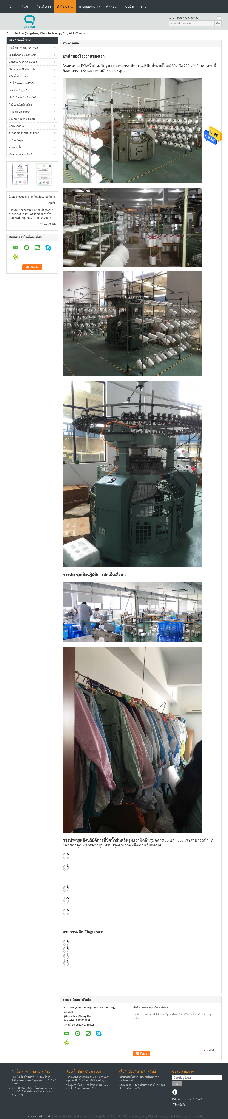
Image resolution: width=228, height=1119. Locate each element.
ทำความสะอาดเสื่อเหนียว (23, 62)
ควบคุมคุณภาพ (89, 6)
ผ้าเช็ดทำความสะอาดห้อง (23, 47)
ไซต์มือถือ (179, 1104)
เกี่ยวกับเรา (43, 6)
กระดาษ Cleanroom (20, 111)
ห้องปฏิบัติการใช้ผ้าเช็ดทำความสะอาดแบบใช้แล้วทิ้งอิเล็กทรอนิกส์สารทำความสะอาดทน (34, 1091)
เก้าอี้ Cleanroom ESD (21, 83)
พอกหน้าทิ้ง (15, 147)
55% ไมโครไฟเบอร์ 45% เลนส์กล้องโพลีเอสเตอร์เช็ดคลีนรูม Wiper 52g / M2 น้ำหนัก (34, 1080)
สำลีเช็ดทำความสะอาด (22, 118)
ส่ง (177, 1083)
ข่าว (143, 6)
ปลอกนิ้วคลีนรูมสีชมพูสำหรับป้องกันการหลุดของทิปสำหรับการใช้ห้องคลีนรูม (87, 1078)
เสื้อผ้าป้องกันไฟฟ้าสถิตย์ (22, 97)
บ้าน (12, 6)
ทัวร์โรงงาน (65, 6)
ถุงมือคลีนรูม (16, 140)
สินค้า (25, 6)
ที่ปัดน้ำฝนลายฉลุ (18, 76)
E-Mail (176, 1099)
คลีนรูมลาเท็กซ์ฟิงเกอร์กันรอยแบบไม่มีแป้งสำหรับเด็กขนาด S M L (87, 1086)
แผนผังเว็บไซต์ (192, 1099)
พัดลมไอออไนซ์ (17, 126)
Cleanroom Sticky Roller (23, 69)
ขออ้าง (129, 6)
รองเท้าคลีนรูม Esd (19, 90)
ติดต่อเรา (112, 6)
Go (218, 23)
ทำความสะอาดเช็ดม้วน (22, 154)
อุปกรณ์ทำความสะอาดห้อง (24, 133)
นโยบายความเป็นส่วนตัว (37, 1116)
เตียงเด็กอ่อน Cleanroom (22, 54)
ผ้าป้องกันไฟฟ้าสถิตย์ (20, 104)
